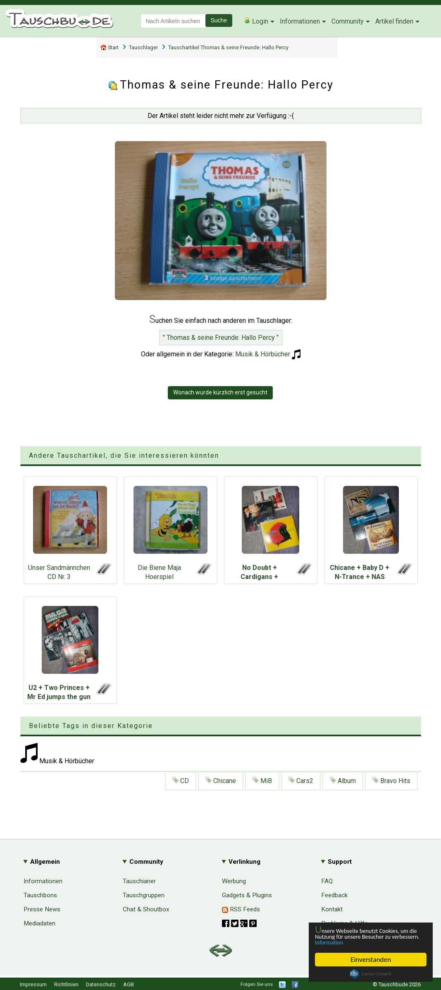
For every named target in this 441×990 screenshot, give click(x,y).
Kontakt (332, 909)
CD (180, 781)
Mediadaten (39, 923)
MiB (262, 781)
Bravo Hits (391, 781)
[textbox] (173, 21)
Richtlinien (66, 984)
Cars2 (300, 781)
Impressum (33, 984)
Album (343, 781)
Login (256, 21)
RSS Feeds (241, 909)
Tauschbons (40, 895)
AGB (128, 984)
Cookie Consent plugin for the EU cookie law (370, 973)
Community (347, 21)
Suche (219, 20)
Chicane (220, 781)
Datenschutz (101, 984)
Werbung (234, 881)
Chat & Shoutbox (146, 909)
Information (367, 942)
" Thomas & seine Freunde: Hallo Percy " (221, 337)
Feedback (334, 895)
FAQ (327, 881)
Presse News (42, 909)
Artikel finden (394, 21)
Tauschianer (139, 881)
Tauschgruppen (143, 895)
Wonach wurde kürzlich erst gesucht (220, 392)
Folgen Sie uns (257, 984)
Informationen (300, 21)
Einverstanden (370, 959)
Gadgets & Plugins (247, 895)
